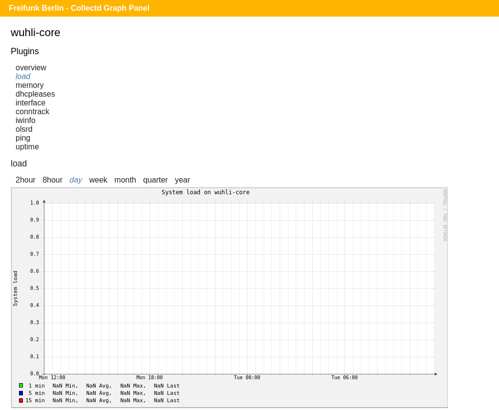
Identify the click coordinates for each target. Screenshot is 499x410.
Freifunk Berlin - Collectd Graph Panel (79, 8)
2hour (26, 180)
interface (30, 103)
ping (23, 138)
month (125, 180)
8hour (52, 180)
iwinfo (26, 120)
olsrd (24, 129)
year (182, 180)
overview (31, 67)
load (23, 76)
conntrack (32, 111)
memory (30, 85)
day (76, 180)
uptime (27, 147)
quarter (155, 180)
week (98, 180)
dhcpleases (35, 94)
